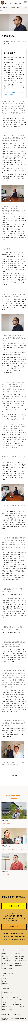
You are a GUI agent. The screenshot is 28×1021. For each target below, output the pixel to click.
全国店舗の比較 (18, 965)
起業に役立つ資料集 (6, 1009)
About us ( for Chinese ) (7, 968)
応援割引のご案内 (19, 958)
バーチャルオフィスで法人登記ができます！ (12, 1004)
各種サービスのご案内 (20, 956)
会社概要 (4, 953)
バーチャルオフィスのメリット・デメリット (12, 999)
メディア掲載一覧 (6, 961)
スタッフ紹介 (5, 956)
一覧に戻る (14, 776)
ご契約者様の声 (11, 7)
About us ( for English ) (7, 965)
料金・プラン (18, 953)
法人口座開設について (7, 992)
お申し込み (14, 927)
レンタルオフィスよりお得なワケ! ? (10, 1002)
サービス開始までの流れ (20, 961)
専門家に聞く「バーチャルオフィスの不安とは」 (13, 1007)
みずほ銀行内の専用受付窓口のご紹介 (8, 1019)
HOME (4, 7)
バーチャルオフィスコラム (8, 995)
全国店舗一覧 (18, 963)
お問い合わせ (14, 906)
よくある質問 (5, 963)
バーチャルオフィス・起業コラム (10, 997)
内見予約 (4, 981)
